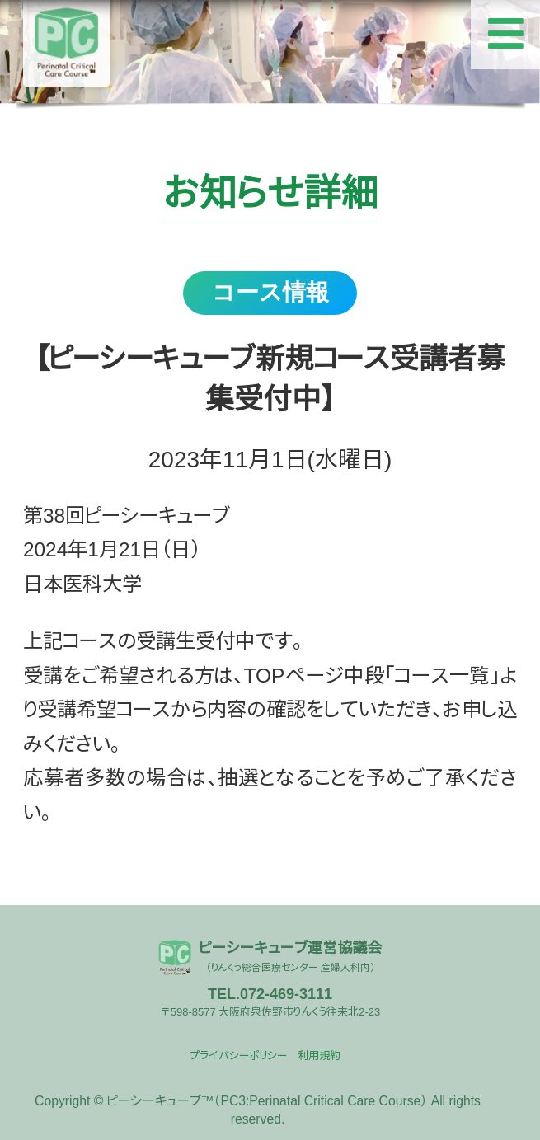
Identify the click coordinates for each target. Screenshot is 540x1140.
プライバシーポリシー (238, 1055)
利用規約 (319, 1055)
